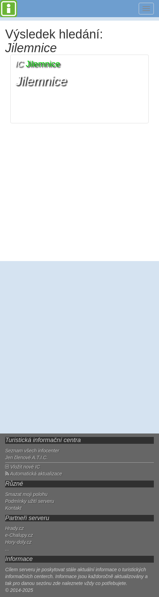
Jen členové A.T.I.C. (26, 457)
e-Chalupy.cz (19, 535)
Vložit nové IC (22, 467)
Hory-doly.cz (18, 542)
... (7, 549)
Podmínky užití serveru (29, 501)
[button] (79, 89)
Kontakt (13, 508)
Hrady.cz (14, 528)
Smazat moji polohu (26, 494)
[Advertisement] (79, 347)
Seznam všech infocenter (32, 450)
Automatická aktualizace (33, 473)
